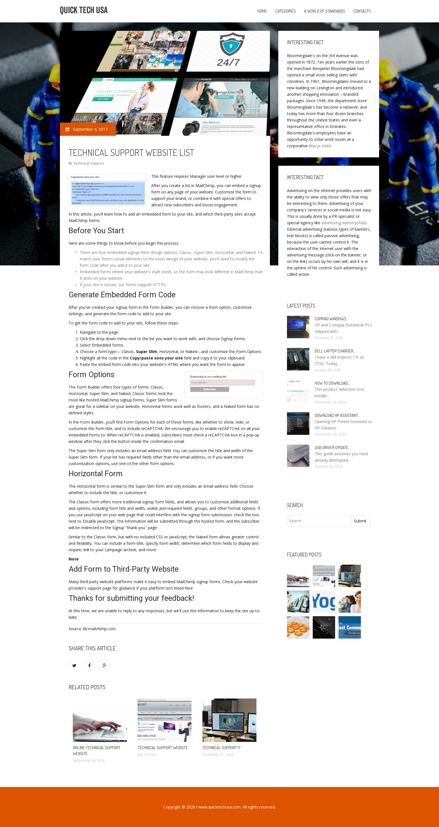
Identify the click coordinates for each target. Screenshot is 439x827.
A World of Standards (324, 11)
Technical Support (88, 163)
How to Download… (332, 383)
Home (262, 11)
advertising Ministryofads (344, 222)
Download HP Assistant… (337, 415)
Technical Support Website (162, 747)
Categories (285, 11)
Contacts (362, 11)
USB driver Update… (333, 447)
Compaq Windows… (331, 318)
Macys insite (320, 145)
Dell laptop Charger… (335, 351)
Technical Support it (221, 747)
